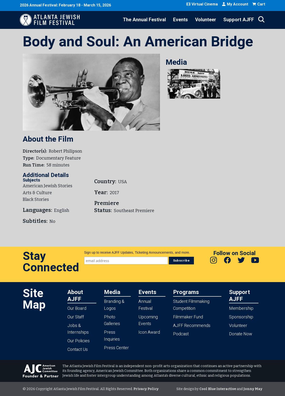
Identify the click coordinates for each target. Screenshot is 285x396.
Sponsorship (241, 317)
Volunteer (205, 19)
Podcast (181, 334)
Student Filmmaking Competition (191, 305)
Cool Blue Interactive (217, 389)
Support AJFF (238, 19)
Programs (186, 292)
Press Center (116, 348)
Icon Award (149, 332)
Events (180, 19)
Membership (241, 308)
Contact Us (77, 349)
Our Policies (78, 341)
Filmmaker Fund (188, 317)
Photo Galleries (112, 320)
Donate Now (240, 334)
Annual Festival (145, 305)
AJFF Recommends (191, 325)
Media (112, 292)
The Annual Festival (144, 19)
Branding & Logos (114, 305)
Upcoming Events (148, 320)
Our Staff (75, 317)
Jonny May (252, 389)
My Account (235, 4)
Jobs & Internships (78, 329)
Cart (258, 4)
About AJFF (75, 295)
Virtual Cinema (202, 4)
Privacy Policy (146, 389)
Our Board (76, 308)
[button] (194, 84)
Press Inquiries (112, 335)
